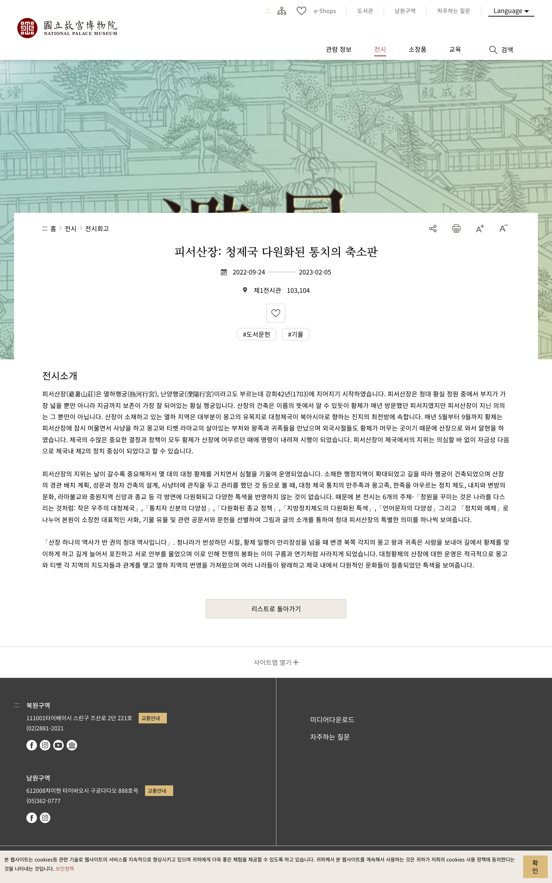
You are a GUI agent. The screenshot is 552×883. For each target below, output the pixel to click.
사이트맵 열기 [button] (272, 662)
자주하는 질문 (330, 737)
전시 (71, 228)
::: (268, 10)
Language (508, 10)
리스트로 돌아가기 (276, 608)
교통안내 (151, 718)
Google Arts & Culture (72, 745)
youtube (58, 745)
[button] (456, 228)
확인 (535, 866)
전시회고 (97, 228)
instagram (45, 745)
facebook (31, 745)
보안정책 (65, 868)
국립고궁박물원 (67, 28)
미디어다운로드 (332, 719)
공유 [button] (433, 228)
